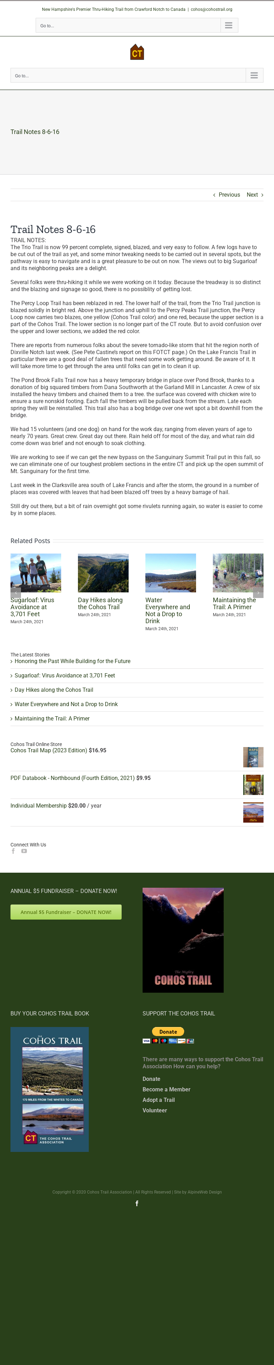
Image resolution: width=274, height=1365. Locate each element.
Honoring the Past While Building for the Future (72, 661)
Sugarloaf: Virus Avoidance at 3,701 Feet (32, 607)
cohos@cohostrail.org (211, 9)
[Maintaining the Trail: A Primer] (238, 557)
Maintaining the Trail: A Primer (234, 603)
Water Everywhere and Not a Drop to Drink (167, 610)
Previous (229, 194)
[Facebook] (13, 851)
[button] (15, 592)
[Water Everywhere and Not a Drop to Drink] (170, 557)
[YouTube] (24, 851)
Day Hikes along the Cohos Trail (100, 603)
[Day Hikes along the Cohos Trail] (103, 557)
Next (252, 194)
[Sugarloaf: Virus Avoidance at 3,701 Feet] (35, 557)
